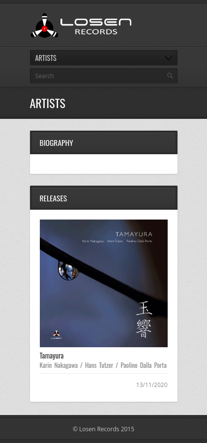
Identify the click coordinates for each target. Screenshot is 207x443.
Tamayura (52, 355)
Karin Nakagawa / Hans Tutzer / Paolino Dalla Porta (103, 365)
